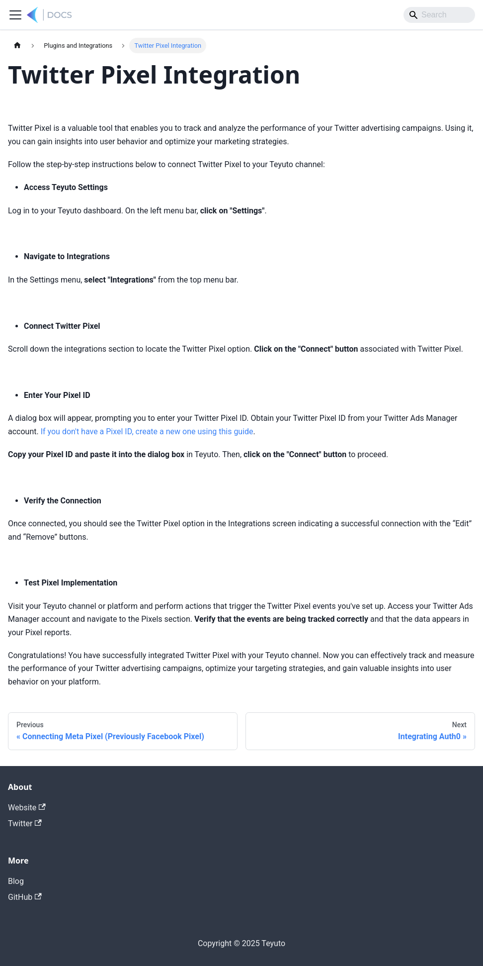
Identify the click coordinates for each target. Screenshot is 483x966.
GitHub (25, 897)
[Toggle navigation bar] (15, 14)
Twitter (25, 823)
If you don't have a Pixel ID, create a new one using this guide (147, 431)
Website (27, 807)
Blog (16, 881)
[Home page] (17, 45)
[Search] (439, 15)
